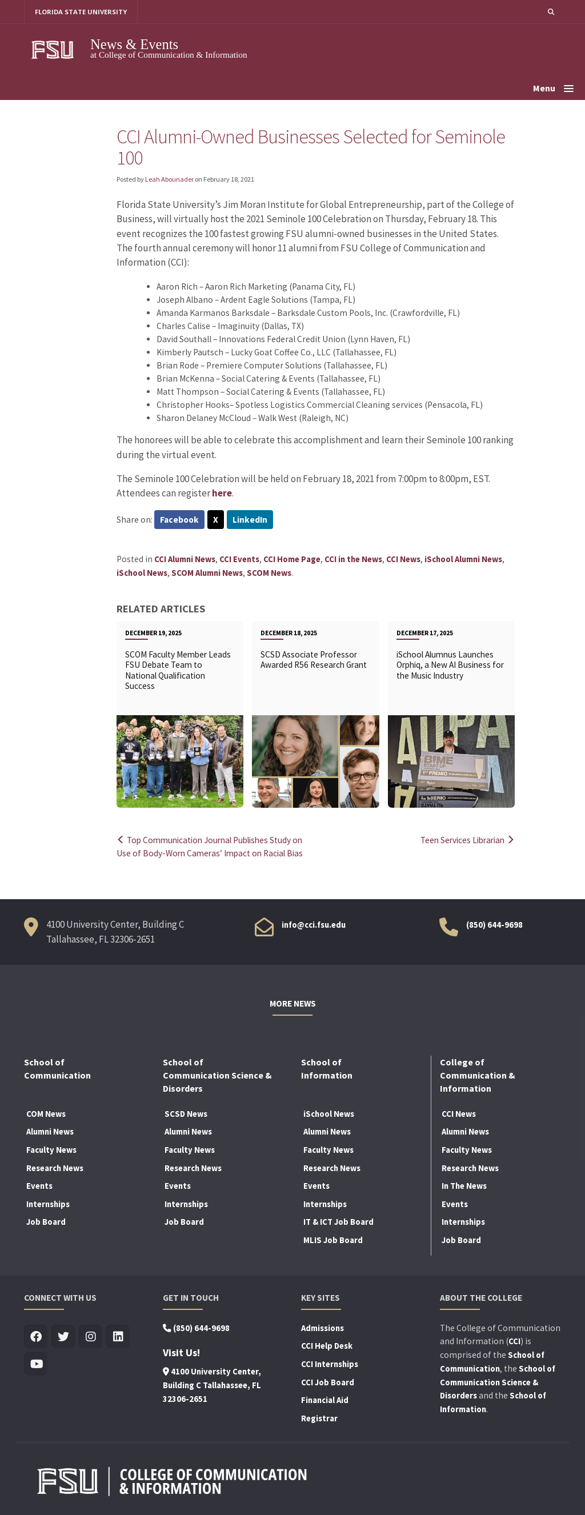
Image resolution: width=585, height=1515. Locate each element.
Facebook (179, 520)
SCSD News (186, 1114)
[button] (550, 11)
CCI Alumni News (184, 559)
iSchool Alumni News (463, 559)
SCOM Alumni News (207, 573)
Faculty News (51, 1150)
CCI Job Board (327, 1382)
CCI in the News (353, 559)
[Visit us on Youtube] (35, 1364)
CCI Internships (329, 1364)
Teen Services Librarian (465, 840)
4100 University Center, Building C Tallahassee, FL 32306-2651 (212, 1385)
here (222, 493)
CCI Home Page (291, 559)
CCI (514, 1341)
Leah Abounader (169, 179)
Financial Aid (324, 1400)
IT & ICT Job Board (338, 1222)
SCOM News (269, 573)
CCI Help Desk (326, 1346)
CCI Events (239, 559)
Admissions (322, 1328)
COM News (46, 1114)
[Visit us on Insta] (90, 1337)
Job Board (46, 1222)
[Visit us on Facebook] (35, 1337)
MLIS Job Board (333, 1240)
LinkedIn (250, 520)
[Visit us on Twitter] (63, 1337)
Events (39, 1186)
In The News (464, 1186)
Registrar (319, 1418)
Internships (48, 1204)
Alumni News (50, 1132)
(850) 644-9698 (494, 925)
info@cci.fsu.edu (314, 925)
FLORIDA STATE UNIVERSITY (81, 11)
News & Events (134, 44)
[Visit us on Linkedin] (118, 1337)
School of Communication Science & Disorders (497, 1382)
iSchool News (142, 573)
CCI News (403, 559)
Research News (54, 1168)
